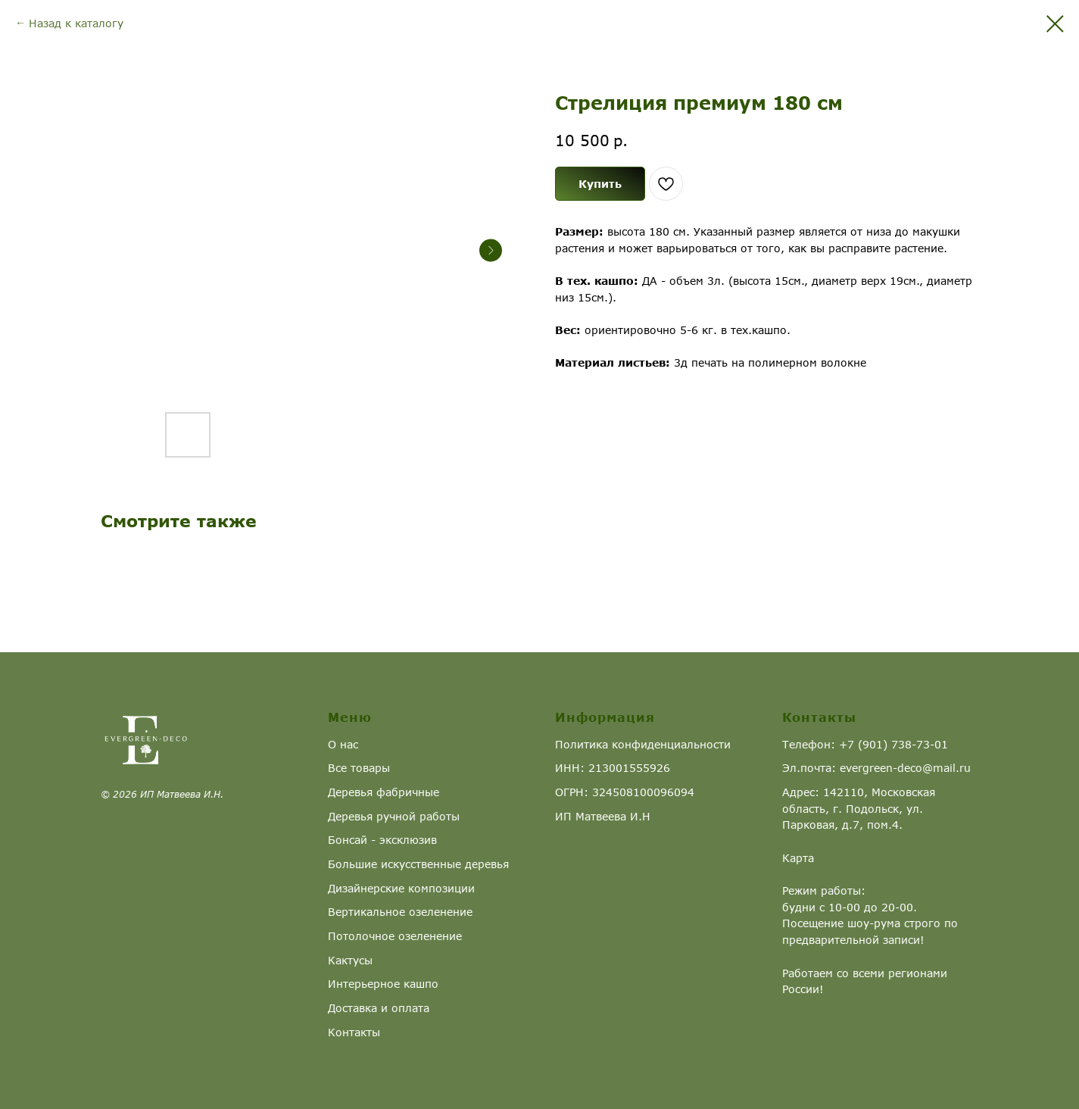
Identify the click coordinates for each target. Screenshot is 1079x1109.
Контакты (354, 1032)
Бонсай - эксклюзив (382, 839)
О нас (343, 744)
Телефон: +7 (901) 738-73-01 (865, 744)
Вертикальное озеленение (400, 911)
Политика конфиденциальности (643, 744)
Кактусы (350, 960)
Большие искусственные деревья (418, 864)
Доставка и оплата (378, 1007)
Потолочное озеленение (395, 935)
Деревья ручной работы (394, 816)
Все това (351, 767)
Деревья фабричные (383, 792)
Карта (798, 857)
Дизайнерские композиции (401, 888)
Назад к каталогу (76, 23)
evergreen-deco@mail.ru (905, 767)
